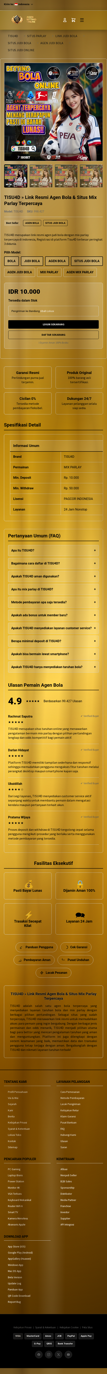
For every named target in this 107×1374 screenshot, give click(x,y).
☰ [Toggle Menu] (82, 20)
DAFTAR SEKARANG (53, 334)
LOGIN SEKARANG (53, 324)
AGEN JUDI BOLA (51, 43)
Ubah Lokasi (47, 311)
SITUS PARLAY (36, 36)
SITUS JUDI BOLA (19, 43)
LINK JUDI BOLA (66, 36)
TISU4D (13, 36)
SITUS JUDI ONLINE (21, 50)
